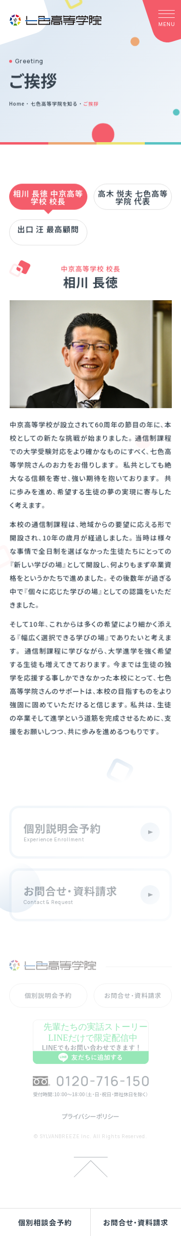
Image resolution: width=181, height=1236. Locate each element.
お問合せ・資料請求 (135, 1222)
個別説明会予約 (48, 1005)
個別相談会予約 (45, 1222)
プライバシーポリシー (91, 1126)
